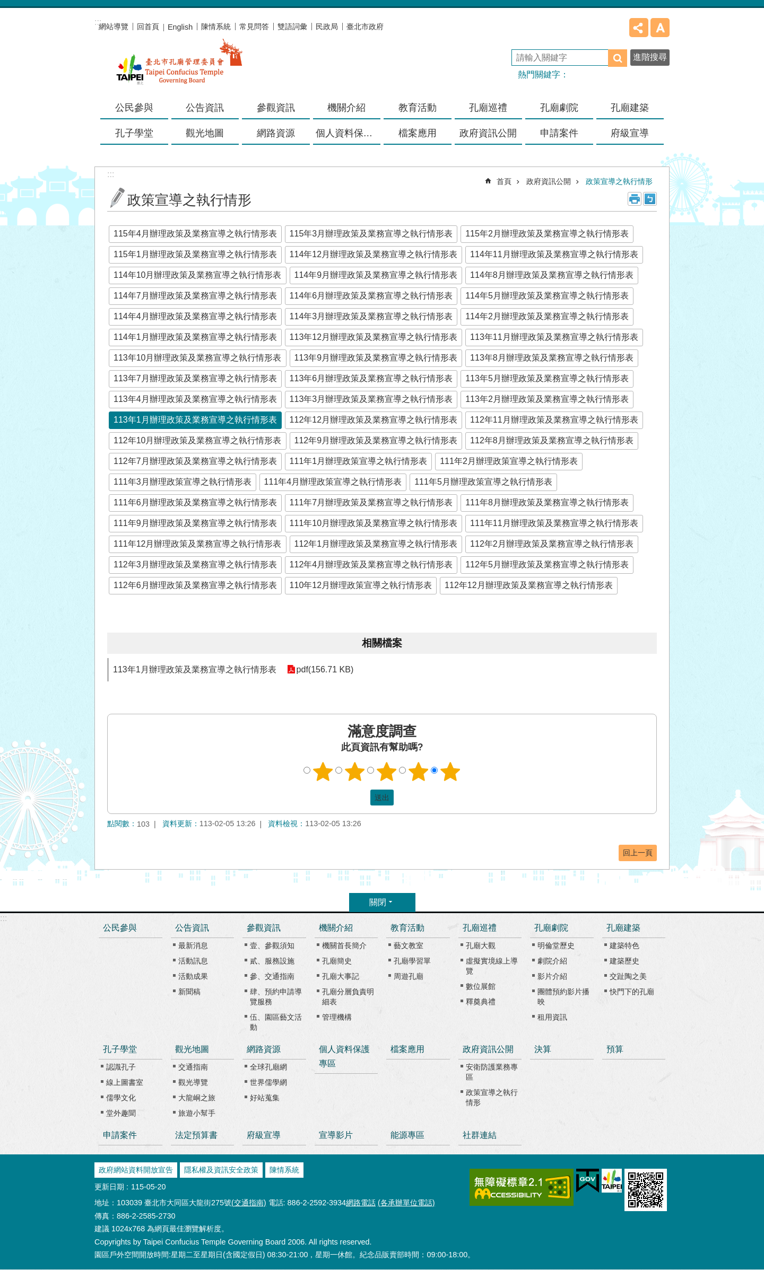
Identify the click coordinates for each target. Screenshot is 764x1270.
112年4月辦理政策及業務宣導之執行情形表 (371, 564)
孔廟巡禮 (480, 927)
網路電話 (361, 1202)
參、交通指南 (272, 976)
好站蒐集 (265, 1097)
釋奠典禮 (481, 1001)
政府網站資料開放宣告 (136, 1170)
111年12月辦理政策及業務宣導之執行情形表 (198, 543)
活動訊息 (193, 961)
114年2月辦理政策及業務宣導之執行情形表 (547, 316)
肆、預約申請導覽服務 (276, 996)
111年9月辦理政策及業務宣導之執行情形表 (195, 523)
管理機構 (337, 1017)
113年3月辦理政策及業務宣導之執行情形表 (371, 399)
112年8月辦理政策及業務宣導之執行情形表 (551, 440)
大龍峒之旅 (196, 1097)
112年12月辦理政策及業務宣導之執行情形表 (374, 419)
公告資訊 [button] (205, 107)
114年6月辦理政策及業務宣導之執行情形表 (371, 295)
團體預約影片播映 (563, 996)
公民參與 (134, 107)
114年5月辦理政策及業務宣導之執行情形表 (547, 295)
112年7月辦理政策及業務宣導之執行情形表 (195, 461)
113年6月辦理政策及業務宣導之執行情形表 (371, 378)
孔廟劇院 (551, 927)
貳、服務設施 (272, 961)
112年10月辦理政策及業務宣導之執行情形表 (198, 440)
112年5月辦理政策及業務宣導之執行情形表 (547, 564)
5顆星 (450, 771)
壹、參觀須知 (272, 945)
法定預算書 (196, 1135)
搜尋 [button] (617, 58)
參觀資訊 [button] (276, 107)
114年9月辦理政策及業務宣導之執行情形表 (376, 274)
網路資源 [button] (276, 133)
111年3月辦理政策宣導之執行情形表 (182, 481)
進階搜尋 (650, 57)
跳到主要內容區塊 (5, 5)
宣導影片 (336, 1135)
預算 (614, 1049)
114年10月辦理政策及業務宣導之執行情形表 (198, 274)
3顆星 (387, 771)
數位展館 (481, 986)
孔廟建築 (623, 927)
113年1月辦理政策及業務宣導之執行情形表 (195, 419)
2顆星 (355, 771)
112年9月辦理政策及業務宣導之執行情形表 (376, 440)
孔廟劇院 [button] (559, 107)
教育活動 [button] (417, 107)
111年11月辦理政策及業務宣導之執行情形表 (554, 523)
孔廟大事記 (340, 976)
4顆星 (419, 771)
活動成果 (193, 976)
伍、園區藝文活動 (276, 1022)
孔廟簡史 (337, 961)
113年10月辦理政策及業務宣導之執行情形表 (198, 357)
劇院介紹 (552, 961)
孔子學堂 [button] (134, 133)
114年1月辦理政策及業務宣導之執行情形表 (195, 336)
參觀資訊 (264, 927)
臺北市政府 (365, 26)
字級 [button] (660, 27)
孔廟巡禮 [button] (488, 107)
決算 (542, 1049)
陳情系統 (216, 26)
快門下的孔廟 (632, 991)
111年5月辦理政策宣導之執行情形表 (483, 481)
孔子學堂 (120, 1049)
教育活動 (407, 927)
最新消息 (193, 945)
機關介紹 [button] (346, 107)
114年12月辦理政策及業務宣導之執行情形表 (374, 254)
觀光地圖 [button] (205, 133)
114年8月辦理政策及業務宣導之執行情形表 (551, 274)
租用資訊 (552, 1017)
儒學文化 (121, 1097)
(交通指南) (248, 1202)
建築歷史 (624, 961)
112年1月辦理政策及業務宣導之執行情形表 (376, 543)
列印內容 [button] (634, 199)
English (180, 27)
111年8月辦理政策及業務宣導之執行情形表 (547, 502)
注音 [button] (650, 199)
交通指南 (193, 1067)
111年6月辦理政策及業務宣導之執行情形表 (195, 502)
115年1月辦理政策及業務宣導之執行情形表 (195, 254)
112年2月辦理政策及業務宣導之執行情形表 (551, 543)
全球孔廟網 (268, 1067)
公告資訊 (192, 927)
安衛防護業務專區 (492, 1072)
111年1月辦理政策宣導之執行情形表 (359, 461)
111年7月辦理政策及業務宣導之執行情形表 (371, 502)
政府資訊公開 (548, 181)
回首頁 (148, 26)
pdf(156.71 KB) (325, 669)
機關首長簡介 (344, 945)
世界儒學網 (268, 1082)
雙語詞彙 (292, 26)
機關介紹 (336, 927)
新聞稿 (189, 991)
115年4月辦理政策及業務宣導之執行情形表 (195, 233)
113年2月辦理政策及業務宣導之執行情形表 (547, 399)
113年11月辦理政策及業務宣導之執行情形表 (554, 336)
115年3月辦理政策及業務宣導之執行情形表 (371, 233)
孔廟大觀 (481, 945)
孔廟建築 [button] (630, 107)
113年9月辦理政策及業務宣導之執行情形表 (376, 357)
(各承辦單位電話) (406, 1202)
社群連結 (480, 1135)
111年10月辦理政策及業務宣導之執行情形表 (374, 523)
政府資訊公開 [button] (488, 133)
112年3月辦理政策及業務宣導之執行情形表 (195, 564)
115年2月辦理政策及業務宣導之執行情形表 (547, 233)
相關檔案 (382, 643)
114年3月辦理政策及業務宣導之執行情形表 (371, 316)
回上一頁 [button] (638, 852)
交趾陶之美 (628, 976)
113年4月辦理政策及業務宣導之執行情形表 (195, 399)
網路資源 (264, 1049)
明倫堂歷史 (556, 945)
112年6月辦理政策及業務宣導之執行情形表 (195, 585)
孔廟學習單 (412, 961)
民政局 (327, 26)
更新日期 (109, 1187)
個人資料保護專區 (348, 133)
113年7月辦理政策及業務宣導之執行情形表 (195, 378)
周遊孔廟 (408, 976)
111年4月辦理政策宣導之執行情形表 (333, 481)
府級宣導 (630, 133)
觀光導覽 (193, 1082)
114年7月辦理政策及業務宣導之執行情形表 (195, 295)
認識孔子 (121, 1067)
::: (3, 918)
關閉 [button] (377, 902)
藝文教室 (408, 945)
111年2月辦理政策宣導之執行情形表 (509, 461)
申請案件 (559, 133)
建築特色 (624, 945)
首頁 (504, 181)
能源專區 (407, 1135)
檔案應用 (417, 133)
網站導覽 (113, 26)
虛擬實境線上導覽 (492, 966)
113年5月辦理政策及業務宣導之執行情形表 (547, 378)
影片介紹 (552, 976)
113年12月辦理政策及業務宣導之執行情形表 (374, 336)
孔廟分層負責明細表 (348, 996)
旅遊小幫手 (196, 1113)
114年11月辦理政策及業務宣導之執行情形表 (554, 254)
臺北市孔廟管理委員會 (179, 68)
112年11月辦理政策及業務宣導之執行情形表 (554, 419)
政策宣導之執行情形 (619, 181)
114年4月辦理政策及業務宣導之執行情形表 (195, 316)
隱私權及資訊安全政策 (221, 1170)
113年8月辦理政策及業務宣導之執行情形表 (551, 357)
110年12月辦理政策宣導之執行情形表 (361, 585)
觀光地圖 (192, 1049)
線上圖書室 (124, 1082)
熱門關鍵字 (539, 74)
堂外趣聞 (121, 1113)
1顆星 (323, 771)
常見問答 (254, 26)
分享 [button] (638, 27)
